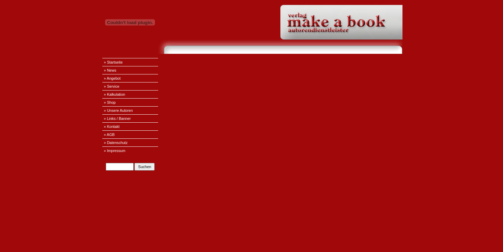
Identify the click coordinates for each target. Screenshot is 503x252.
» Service (111, 86)
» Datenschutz (116, 143)
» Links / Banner (117, 118)
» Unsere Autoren (118, 110)
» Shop (110, 102)
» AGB (109, 134)
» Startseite (113, 62)
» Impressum (115, 151)
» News (110, 70)
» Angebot (112, 78)
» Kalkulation (114, 94)
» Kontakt (112, 126)
